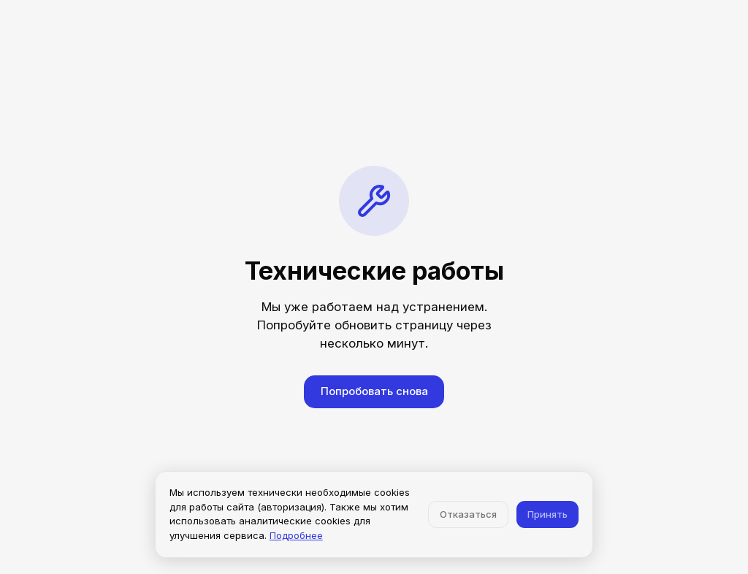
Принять (547, 514)
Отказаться (468, 514)
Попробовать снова (374, 391)
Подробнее (296, 535)
